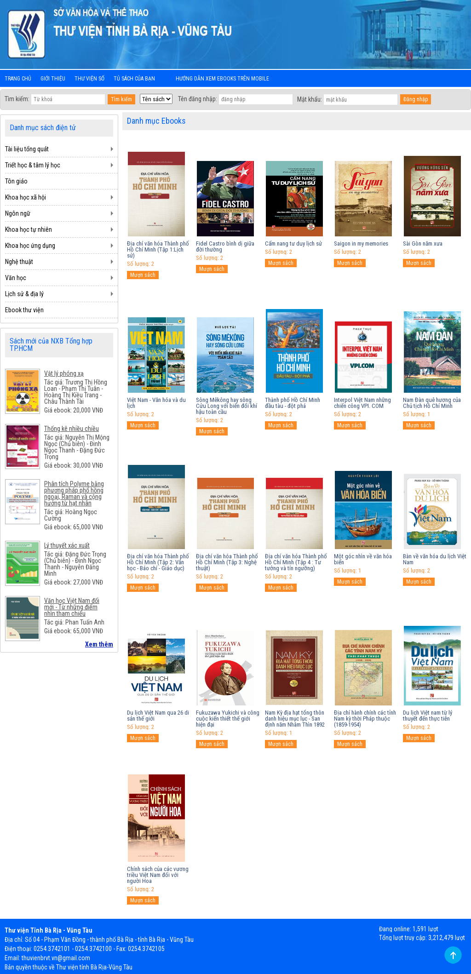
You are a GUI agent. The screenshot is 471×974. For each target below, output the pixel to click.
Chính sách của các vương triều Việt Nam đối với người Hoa (158, 874)
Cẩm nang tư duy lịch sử (293, 243)
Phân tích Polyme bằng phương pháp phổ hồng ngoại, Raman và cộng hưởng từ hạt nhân (74, 493)
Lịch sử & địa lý (24, 294)
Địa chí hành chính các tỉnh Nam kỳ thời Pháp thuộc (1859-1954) (365, 718)
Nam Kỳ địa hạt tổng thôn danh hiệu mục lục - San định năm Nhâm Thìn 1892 (295, 718)
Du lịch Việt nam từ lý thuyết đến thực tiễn (427, 715)
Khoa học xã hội (25, 197)
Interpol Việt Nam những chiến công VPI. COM (362, 402)
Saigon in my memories (361, 243)
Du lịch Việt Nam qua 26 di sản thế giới (158, 715)
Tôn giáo (16, 181)
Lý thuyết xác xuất (67, 545)
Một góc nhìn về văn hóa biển (363, 559)
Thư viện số (89, 78)
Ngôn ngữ (17, 213)
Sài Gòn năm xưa (422, 243)
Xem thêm (99, 644)
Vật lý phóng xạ (64, 373)
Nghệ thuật (19, 261)
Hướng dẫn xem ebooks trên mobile (222, 78)
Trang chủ (18, 78)
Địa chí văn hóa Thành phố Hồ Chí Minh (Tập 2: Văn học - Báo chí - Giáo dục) (158, 562)
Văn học (15, 277)
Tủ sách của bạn (134, 78)
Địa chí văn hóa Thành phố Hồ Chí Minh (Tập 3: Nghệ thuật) (227, 562)
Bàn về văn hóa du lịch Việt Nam (434, 559)
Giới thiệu (52, 78)
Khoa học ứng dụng (30, 245)
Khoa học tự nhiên (28, 229)
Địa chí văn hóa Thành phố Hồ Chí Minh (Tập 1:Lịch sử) (158, 249)
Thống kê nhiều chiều (71, 428)
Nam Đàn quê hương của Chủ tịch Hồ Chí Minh (432, 402)
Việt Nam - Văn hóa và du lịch (156, 402)
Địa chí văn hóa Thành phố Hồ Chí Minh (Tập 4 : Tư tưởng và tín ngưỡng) (296, 562)
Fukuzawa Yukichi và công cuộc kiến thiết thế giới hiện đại (227, 718)
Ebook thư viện (24, 310)
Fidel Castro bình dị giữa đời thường (225, 246)
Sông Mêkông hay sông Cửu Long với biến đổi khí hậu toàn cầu (226, 405)
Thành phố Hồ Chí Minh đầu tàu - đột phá (292, 402)
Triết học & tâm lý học (32, 165)
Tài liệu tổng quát (27, 149)
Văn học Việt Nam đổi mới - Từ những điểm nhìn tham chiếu (71, 607)
